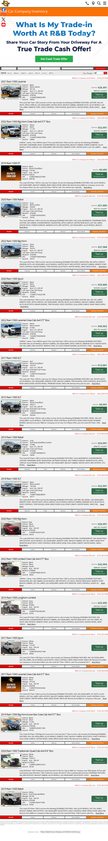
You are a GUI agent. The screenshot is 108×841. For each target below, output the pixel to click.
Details (11, 114)
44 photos (27, 469)
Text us (99, 95)
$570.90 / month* (100, 288)
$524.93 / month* (100, 131)
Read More (88, 187)
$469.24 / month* (100, 91)
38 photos (32, 387)
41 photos (32, 113)
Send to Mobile (76, 113)
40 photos (27, 511)
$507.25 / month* (100, 209)
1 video (45, 231)
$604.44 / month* (100, 250)
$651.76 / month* (100, 329)
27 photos (32, 429)
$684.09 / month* (100, 567)
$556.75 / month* (100, 446)
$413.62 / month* (100, 606)
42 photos (32, 153)
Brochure (54, 113)
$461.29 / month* (100, 527)
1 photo (32, 191)
